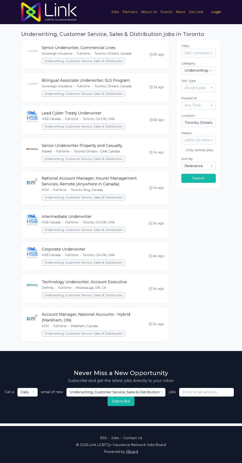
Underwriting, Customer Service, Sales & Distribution (83, 61)
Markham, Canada (84, 329)
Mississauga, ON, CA (91, 290)
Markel (47, 152)
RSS (103, 438)
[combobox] (198, 70)
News (180, 12)
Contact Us (132, 438)
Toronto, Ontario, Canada (113, 54)
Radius (186, 133)
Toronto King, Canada (87, 191)
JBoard (132, 452)
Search (198, 178)
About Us (149, 12)
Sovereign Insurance (57, 54)
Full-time (83, 54)
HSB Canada (51, 120)
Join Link (196, 12)
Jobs (115, 12)
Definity (48, 290)
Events (166, 12)
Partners (129, 12)
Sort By (187, 159)
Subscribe (121, 404)
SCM (45, 191)
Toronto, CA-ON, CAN (99, 120)
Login (216, 12)
